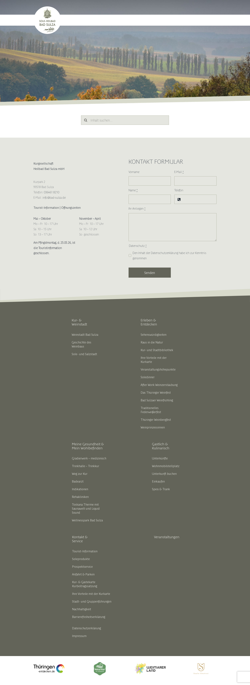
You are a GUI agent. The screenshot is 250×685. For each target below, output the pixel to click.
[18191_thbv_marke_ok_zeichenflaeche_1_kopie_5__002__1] (99, 663)
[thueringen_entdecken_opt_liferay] (48, 666)
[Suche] (85, 120)
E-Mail (179, 172)
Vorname (134, 172)
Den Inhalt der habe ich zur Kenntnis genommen (169, 255)
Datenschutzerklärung (164, 253)
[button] (212, 20)
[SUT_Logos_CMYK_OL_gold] (201, 664)
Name (133, 190)
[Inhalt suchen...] (125, 120)
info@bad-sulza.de (54, 197)
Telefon (178, 190)
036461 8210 (51, 192)
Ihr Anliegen (137, 208)
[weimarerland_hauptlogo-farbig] (150, 664)
